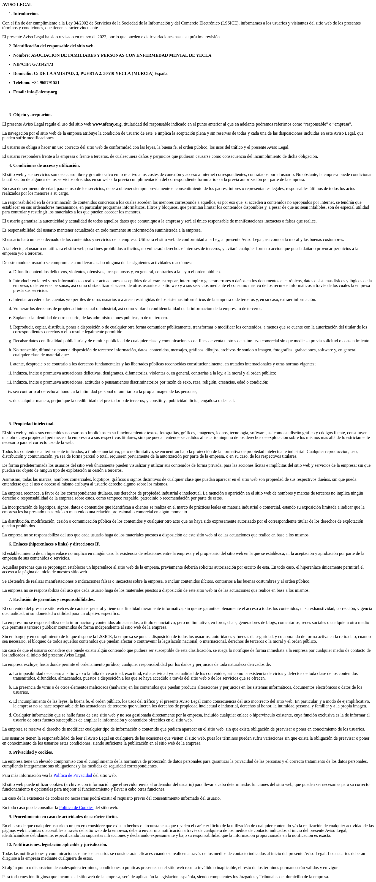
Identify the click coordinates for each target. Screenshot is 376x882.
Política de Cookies (76, 807)
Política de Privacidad (72, 775)
